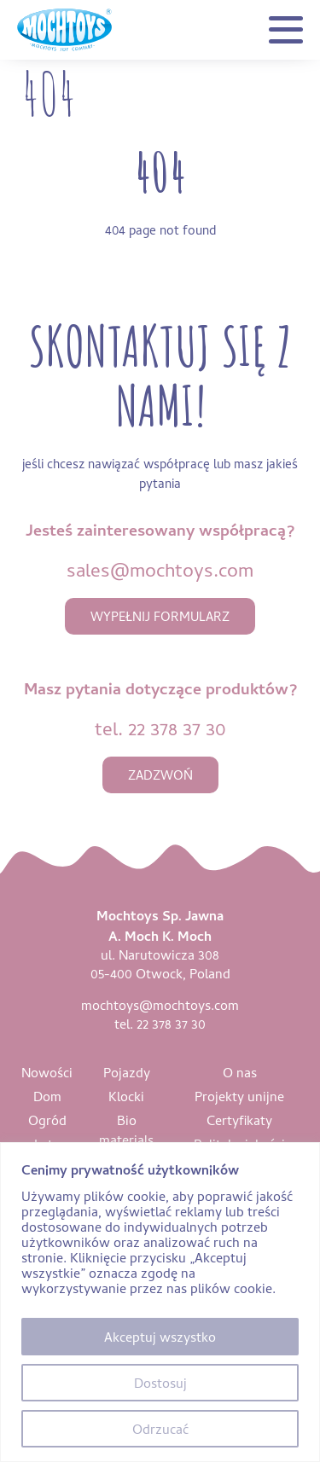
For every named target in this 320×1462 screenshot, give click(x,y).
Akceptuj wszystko (160, 1336)
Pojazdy (126, 1072)
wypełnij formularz (160, 616)
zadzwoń (160, 775)
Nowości (47, 1072)
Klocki (126, 1096)
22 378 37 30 (177, 728)
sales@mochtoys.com (160, 569)
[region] (160, 1302)
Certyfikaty (239, 1120)
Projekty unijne (239, 1096)
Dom (47, 1096)
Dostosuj (160, 1382)
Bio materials (126, 1130)
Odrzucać (160, 1428)
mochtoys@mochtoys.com (160, 1005)
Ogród (47, 1120)
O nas (240, 1072)
